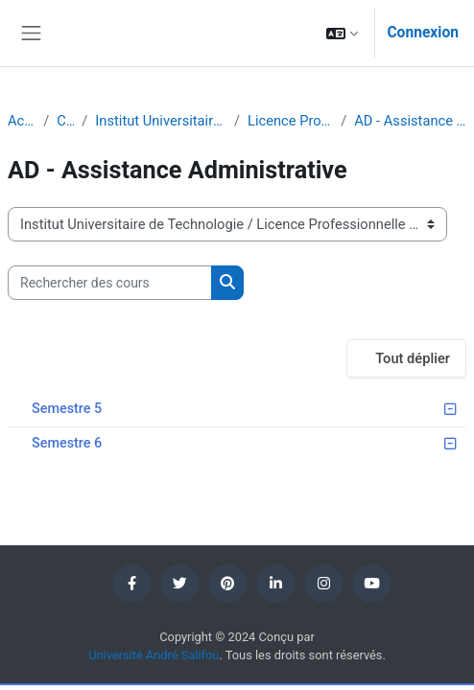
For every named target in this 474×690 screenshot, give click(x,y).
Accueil (22, 120)
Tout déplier (412, 358)
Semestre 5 (67, 409)
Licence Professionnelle (290, 120)
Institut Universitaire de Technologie (160, 120)
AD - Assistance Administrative (410, 120)
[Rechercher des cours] (110, 282)
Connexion (423, 32)
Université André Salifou (153, 655)
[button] (342, 33)
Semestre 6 (67, 443)
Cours (65, 120)
